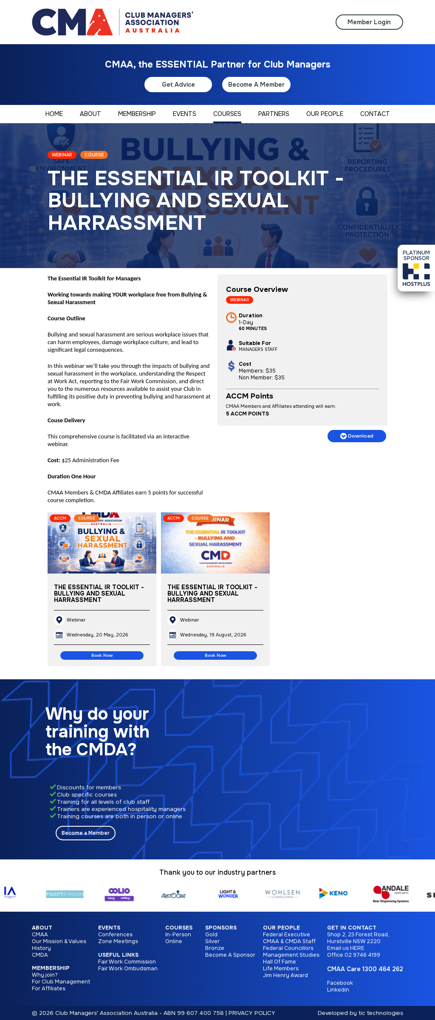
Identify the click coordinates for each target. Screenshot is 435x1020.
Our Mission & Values (59, 941)
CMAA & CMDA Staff (289, 941)
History (41, 948)
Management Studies (291, 955)
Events (109, 927)
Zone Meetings (118, 941)
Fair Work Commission (127, 961)
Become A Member (256, 84)
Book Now (102, 655)
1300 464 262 (382, 969)
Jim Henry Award (285, 975)
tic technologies (381, 1013)
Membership (51, 968)
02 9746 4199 (362, 955)
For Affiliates (48, 988)
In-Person (178, 934)
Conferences (115, 934)
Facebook (340, 983)
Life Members (281, 968)
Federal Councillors (288, 948)
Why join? (45, 975)
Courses (178, 927)
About (42, 927)
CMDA (40, 955)
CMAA (40, 934)
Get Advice (178, 84)
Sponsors (221, 927)
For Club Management (61, 981)
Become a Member (86, 833)
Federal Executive (286, 934)
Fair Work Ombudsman (128, 968)
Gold (211, 934)
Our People (281, 927)
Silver (212, 941)
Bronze (214, 948)
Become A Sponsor (230, 955)
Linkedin (338, 989)
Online (173, 941)
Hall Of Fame (279, 961)
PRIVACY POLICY (252, 1013)
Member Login (369, 22)
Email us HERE (345, 948)
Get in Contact (351, 927)
